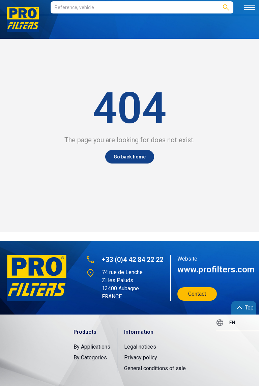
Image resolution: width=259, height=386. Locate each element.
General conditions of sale (155, 368)
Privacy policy (140, 357)
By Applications (92, 347)
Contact (197, 294)
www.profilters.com (212, 269)
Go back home (130, 156)
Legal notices (140, 347)
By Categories (90, 357)
